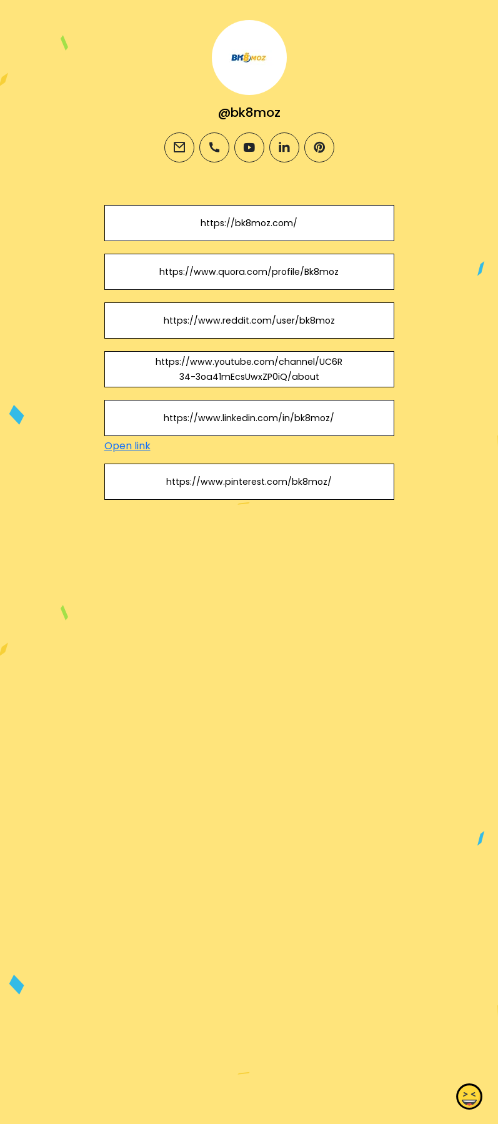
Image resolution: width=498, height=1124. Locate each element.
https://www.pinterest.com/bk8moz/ (249, 481)
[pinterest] (319, 147)
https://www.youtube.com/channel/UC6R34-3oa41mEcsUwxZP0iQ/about (249, 369)
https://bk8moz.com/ (249, 223)
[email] (179, 147)
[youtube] (249, 147)
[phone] (214, 147)
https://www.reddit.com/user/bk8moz (248, 320)
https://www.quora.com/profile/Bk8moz (249, 272)
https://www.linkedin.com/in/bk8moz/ (249, 418)
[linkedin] (284, 147)
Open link (127, 446)
